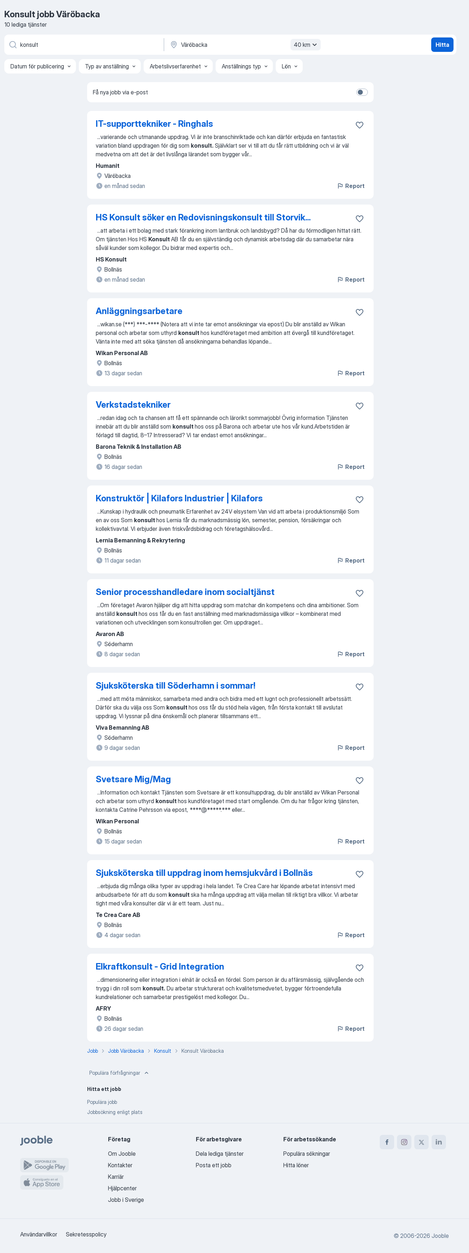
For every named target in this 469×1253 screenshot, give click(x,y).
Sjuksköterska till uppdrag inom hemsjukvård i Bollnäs (204, 873)
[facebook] (387, 1142)
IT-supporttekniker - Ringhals (154, 123)
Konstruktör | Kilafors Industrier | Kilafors (179, 498)
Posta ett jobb (213, 1165)
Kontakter (120, 1165)
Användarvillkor (38, 1234)
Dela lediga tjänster (220, 1153)
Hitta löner (296, 1165)
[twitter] (421, 1142)
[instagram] (404, 1142)
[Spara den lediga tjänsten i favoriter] (359, 125)
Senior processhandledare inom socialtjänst (185, 592)
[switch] (362, 92)
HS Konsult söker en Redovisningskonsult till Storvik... (203, 217)
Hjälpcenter (122, 1188)
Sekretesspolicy (86, 1234)
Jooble (440, 1235)
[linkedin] (439, 1142)
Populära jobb (102, 1102)
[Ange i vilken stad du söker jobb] (244, 45)
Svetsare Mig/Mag (133, 779)
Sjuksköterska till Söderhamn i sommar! (175, 685)
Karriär (116, 1176)
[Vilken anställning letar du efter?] (83, 45)
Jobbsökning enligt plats (115, 1112)
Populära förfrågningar (119, 1073)
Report (351, 185)
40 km (306, 44)
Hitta (442, 44)
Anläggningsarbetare (139, 311)
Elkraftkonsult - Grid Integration (160, 966)
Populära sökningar (306, 1153)
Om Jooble (122, 1153)
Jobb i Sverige (126, 1199)
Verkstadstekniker (133, 404)
